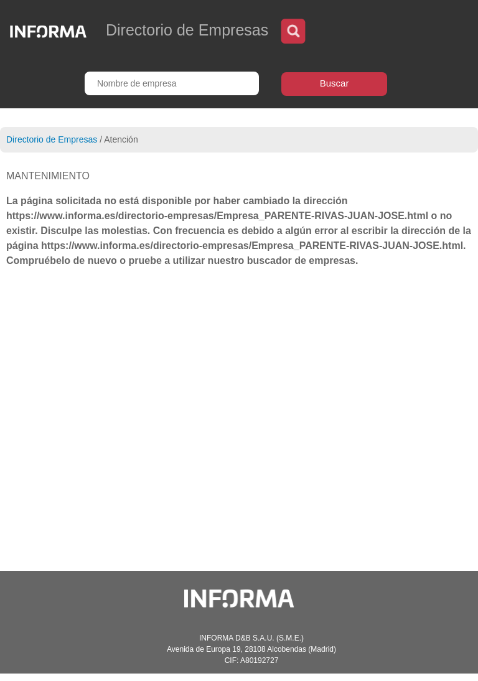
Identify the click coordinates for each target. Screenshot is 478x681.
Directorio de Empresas (51, 139)
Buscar (334, 83)
